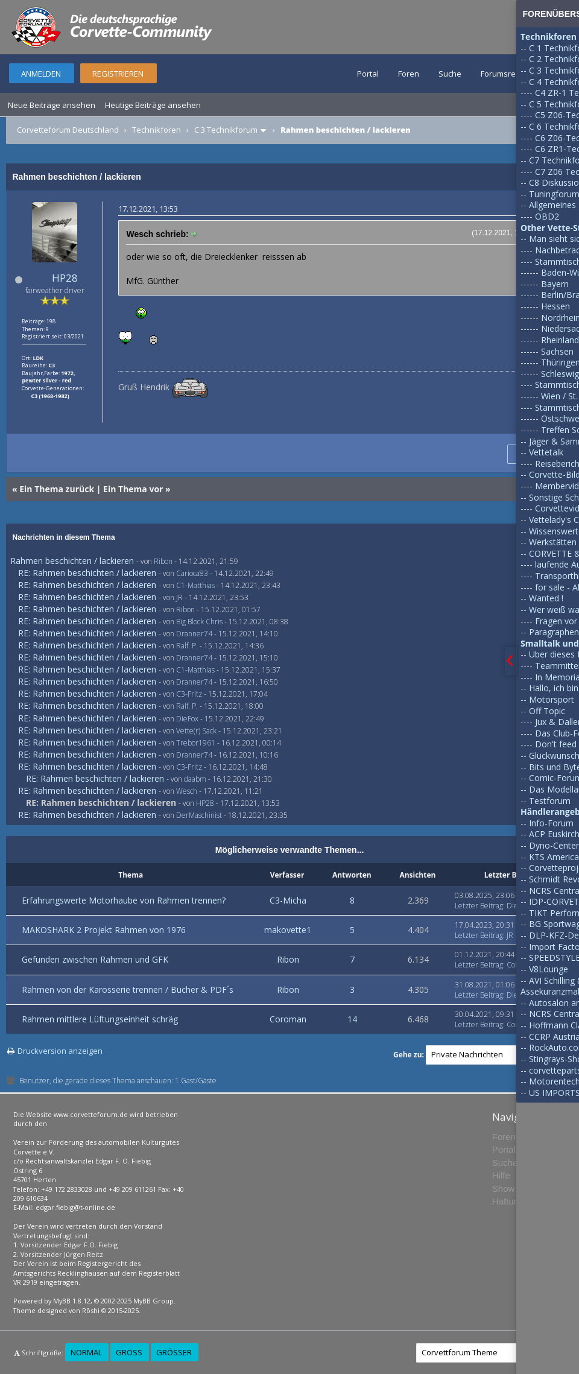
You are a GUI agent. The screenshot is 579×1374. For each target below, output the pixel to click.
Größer (174, 1352)
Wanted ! (546, 598)
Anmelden (41, 73)
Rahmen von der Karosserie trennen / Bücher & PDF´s (127, 989)
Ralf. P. (187, 646)
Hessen (555, 306)
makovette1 (287, 930)
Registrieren (118, 73)
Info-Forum (551, 823)
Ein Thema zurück (56, 489)
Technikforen (156, 129)
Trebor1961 (195, 743)
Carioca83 (192, 573)
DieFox (187, 719)
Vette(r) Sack (196, 731)
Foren (408, 73)
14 (352, 1019)
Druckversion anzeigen (60, 1050)
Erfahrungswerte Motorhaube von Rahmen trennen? (124, 900)
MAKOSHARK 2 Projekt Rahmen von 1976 (104, 930)
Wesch (186, 791)
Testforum (550, 800)
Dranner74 (194, 633)
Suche (449, 73)
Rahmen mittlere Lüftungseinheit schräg (100, 1019)
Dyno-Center (554, 845)
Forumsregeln (506, 73)
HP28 (65, 278)
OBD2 (547, 216)
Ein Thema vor (133, 489)
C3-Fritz (189, 694)
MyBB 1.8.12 (71, 1300)
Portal (368, 73)
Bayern (555, 284)
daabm (195, 779)
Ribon (163, 561)
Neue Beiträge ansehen (51, 105)
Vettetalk (546, 452)
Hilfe (501, 1175)
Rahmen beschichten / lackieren (72, 560)
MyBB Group (153, 1300)
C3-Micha (288, 900)
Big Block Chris (199, 621)
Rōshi (91, 1310)
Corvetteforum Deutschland (68, 129)
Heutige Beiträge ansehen (153, 105)
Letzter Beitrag (479, 906)
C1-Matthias (195, 585)
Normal (86, 1352)
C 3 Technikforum (226, 129)
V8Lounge (548, 969)
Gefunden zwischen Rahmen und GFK (95, 959)
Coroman (288, 1019)
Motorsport (551, 699)
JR (179, 597)
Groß (129, 1352)
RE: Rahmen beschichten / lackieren (87, 572)
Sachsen (557, 351)
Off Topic (547, 711)
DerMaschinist (199, 815)
